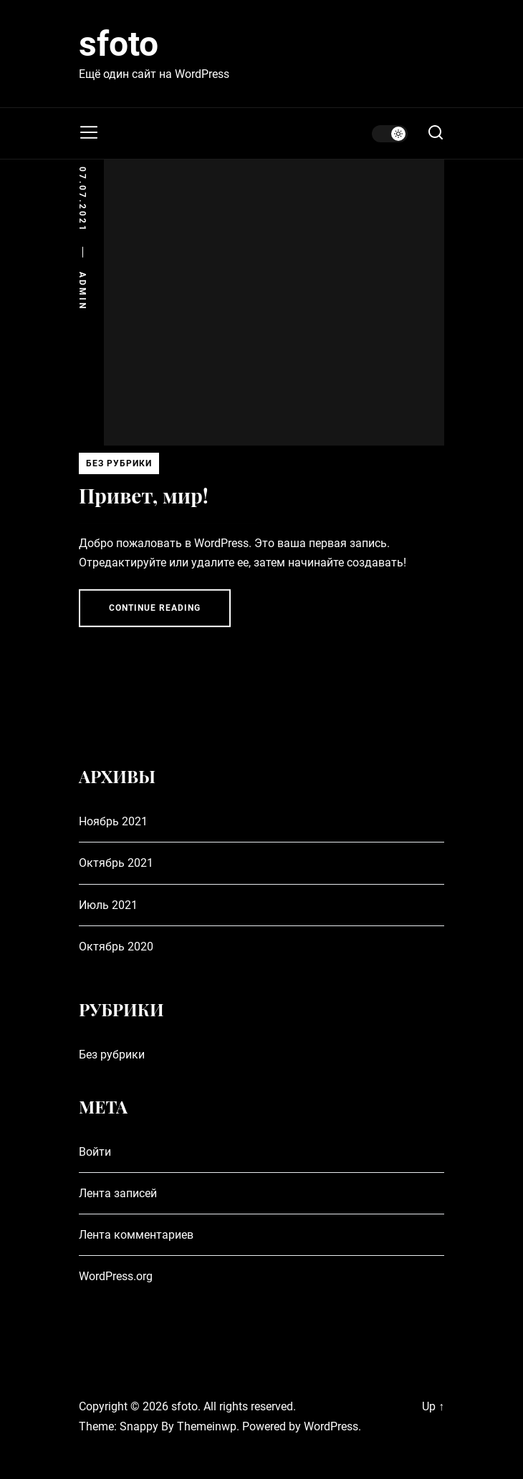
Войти (95, 1152)
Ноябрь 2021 (113, 821)
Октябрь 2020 (116, 946)
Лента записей (118, 1193)
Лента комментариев (136, 1235)
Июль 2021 (108, 905)
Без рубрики (119, 466)
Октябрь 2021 (116, 863)
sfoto (118, 44)
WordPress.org (116, 1276)
